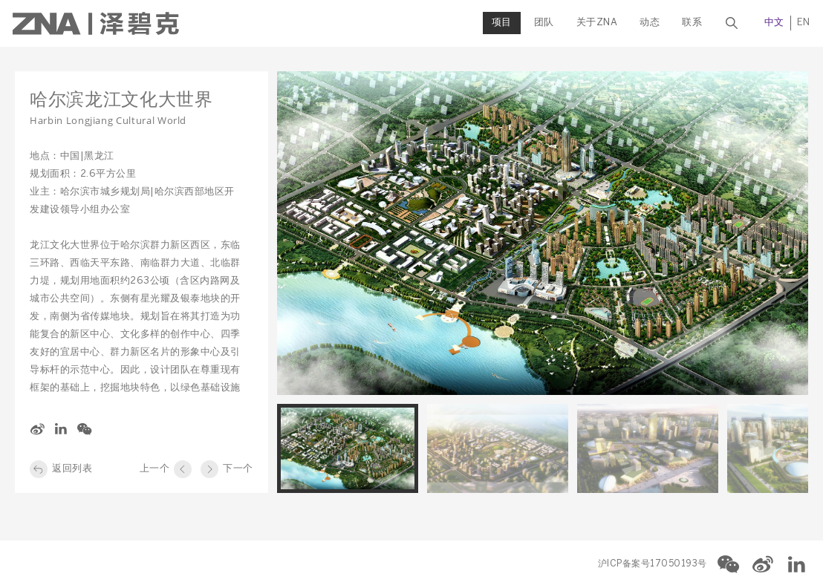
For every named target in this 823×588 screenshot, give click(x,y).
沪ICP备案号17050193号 (652, 564)
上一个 (155, 469)
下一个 (238, 469)
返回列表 (72, 469)
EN (801, 22)
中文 (772, 22)
